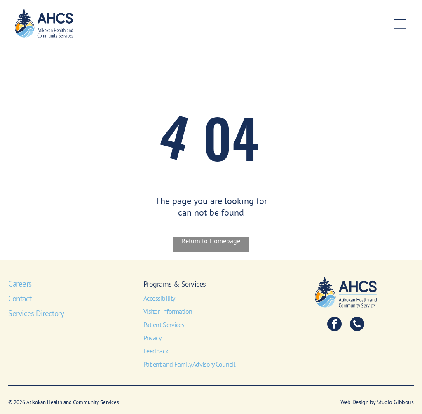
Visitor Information (167, 311)
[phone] (357, 325)
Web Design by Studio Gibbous (376, 402)
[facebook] (334, 325)
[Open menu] (400, 24)
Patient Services (163, 324)
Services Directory (36, 313)
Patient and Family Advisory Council (189, 364)
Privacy (152, 338)
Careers (19, 284)
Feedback (156, 351)
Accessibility (159, 298)
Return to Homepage (211, 241)
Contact (19, 298)
